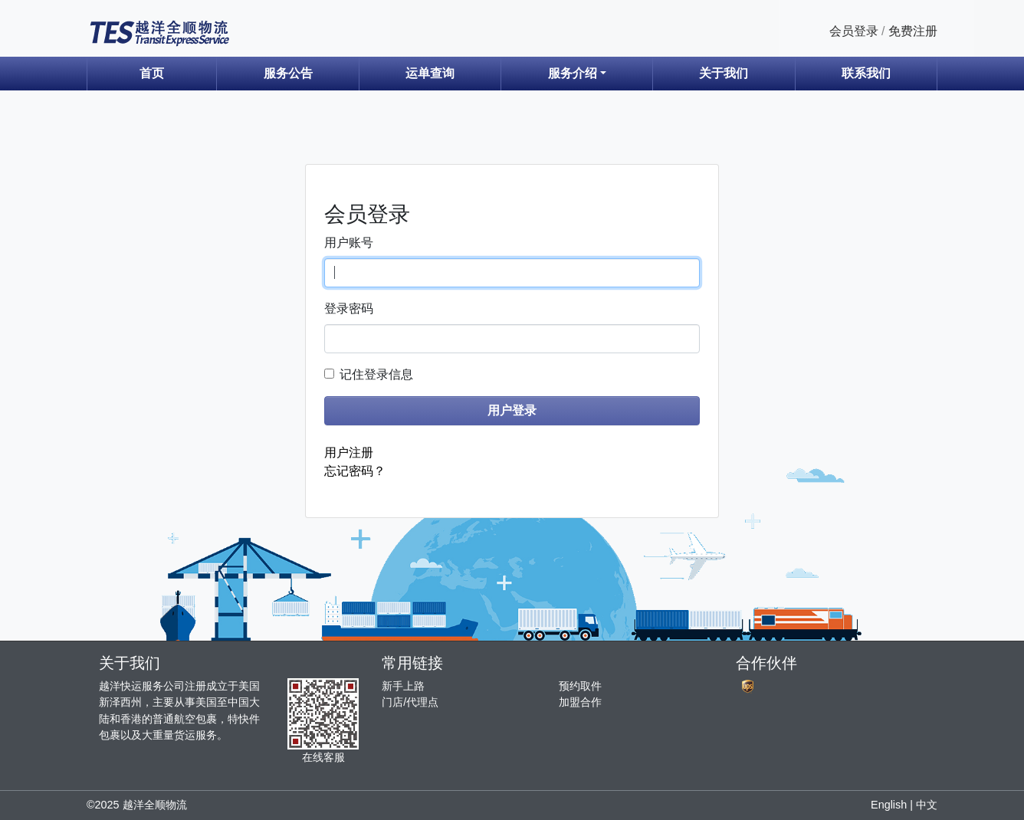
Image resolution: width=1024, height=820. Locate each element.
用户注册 (348, 452)
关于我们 (723, 73)
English (889, 805)
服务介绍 (572, 73)
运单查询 (430, 73)
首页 (151, 73)
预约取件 (580, 686)
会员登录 (853, 31)
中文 (926, 805)
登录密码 (348, 308)
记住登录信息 (376, 374)
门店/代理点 (410, 702)
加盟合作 (580, 702)
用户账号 (348, 242)
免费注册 (912, 31)
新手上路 (403, 686)
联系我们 (866, 73)
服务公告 (288, 73)
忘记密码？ (355, 470)
